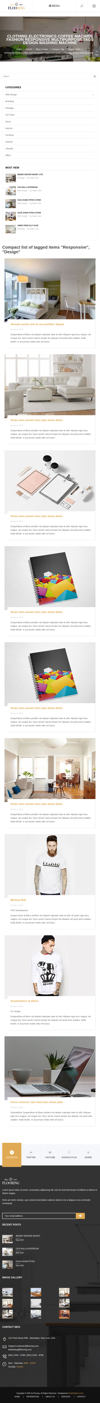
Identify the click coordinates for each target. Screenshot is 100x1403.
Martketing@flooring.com (20, 1349)
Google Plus (69, 1154)
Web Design (11, 94)
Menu (54, 5)
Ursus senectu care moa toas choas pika (37, 1102)
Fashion (9, 142)
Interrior (9, 128)
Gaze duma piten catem (29, 213)
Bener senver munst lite (30, 174)
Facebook (12, 1154)
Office (8, 155)
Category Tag (58, 49)
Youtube (50, 1154)
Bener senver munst (28, 1236)
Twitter (31, 1154)
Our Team (10, 115)
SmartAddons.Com (75, 1393)
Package (9, 108)
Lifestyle (9, 148)
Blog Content (42, 49)
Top (96, 53)
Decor (8, 121)
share (88, 1154)
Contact (81, 1397)
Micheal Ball (18, 900)
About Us (50, 1397)
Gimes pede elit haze (27, 225)
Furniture (9, 135)
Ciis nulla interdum (27, 187)
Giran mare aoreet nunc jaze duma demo (37, 420)
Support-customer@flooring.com (23, 1346)
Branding (9, 101)
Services (65, 1397)
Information (32, 1397)
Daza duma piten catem (29, 200)
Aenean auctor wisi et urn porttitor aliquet (37, 324)
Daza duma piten (25, 1261)
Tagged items (74, 49)
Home (19, 49)
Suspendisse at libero (24, 1001)
